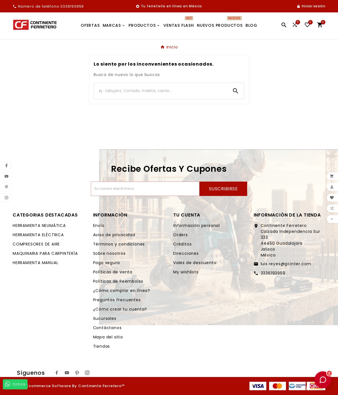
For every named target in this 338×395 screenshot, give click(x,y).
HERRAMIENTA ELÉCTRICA (38, 235)
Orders (180, 235)
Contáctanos (107, 328)
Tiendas (101, 346)
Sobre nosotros (109, 253)
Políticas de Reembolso (118, 281)
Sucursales (104, 318)
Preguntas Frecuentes (117, 300)
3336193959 (273, 273)
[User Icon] (311, 6)
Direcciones (186, 253)
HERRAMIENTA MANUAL (35, 262)
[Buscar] (160, 91)
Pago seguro (106, 262)
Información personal (196, 225)
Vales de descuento (194, 262)
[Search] (235, 91)
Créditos (182, 244)
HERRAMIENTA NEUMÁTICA (39, 225)
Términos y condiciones (119, 244)
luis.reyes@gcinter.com (286, 264)
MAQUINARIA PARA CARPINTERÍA (45, 253)
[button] (323, 380)
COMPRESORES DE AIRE (36, 244)
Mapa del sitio (108, 337)
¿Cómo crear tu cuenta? (120, 309)
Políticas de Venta (112, 272)
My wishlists (186, 272)
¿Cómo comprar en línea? (121, 290)
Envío (99, 225)
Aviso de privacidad (114, 235)
